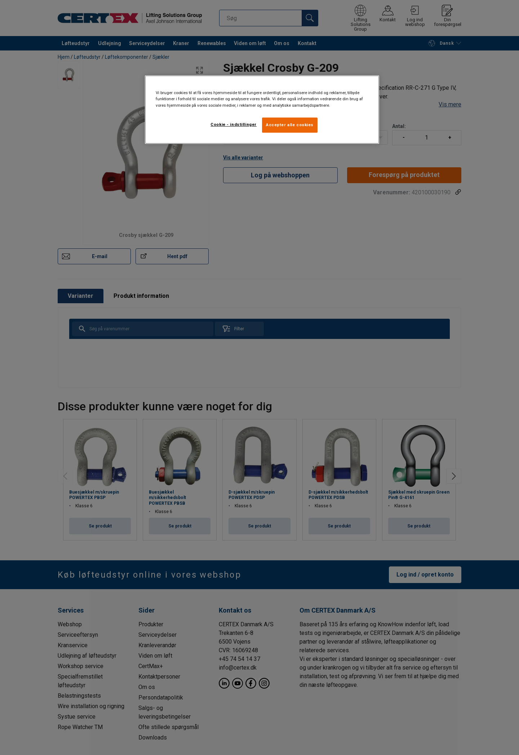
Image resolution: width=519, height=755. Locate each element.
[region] (262, 109)
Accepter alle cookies (290, 124)
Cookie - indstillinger (233, 124)
